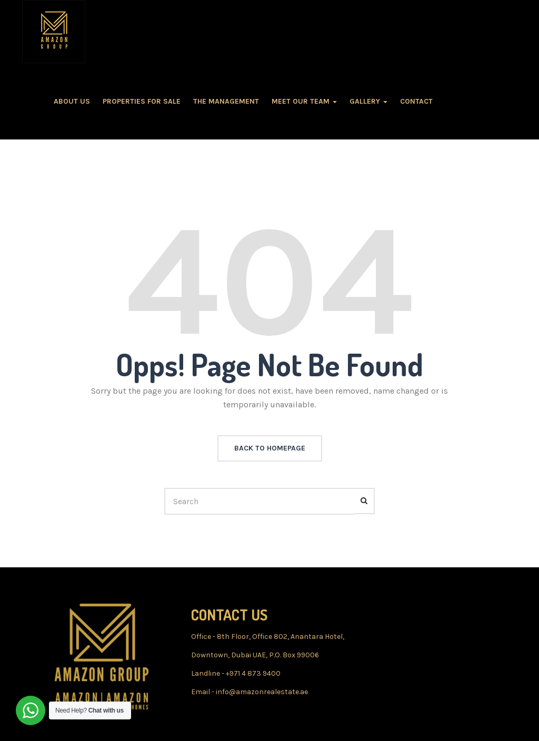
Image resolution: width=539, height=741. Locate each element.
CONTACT (416, 101)
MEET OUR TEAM (304, 101)
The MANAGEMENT (226, 101)
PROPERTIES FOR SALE (142, 101)
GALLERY (368, 101)
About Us (72, 101)
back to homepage (269, 448)
